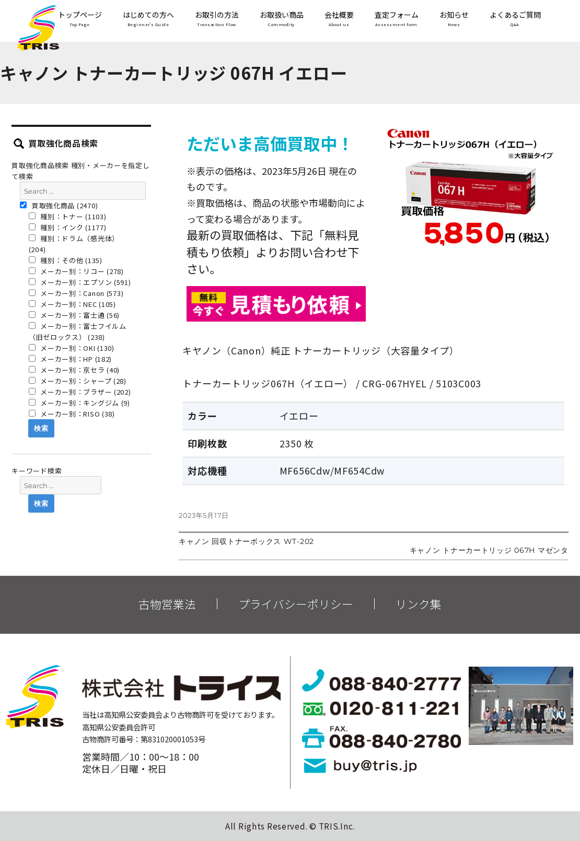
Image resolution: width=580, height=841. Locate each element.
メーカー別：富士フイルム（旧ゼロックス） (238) (77, 331)
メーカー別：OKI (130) (71, 348)
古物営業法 (167, 604)
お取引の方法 (217, 19)
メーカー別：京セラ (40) (74, 370)
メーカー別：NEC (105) (72, 304)
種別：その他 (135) (65, 260)
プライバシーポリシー (295, 604)
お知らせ (454, 19)
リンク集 (419, 604)
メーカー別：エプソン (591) (80, 282)
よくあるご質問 (515, 19)
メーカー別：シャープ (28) (77, 381)
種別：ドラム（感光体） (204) (74, 243)
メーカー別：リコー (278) (76, 271)
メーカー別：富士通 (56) (74, 315)
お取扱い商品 (282, 19)
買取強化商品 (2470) (59, 205)
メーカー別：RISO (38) (72, 414)
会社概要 (339, 19)
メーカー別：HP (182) (70, 359)
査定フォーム (397, 19)
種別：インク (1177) (68, 227)
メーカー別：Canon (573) (76, 293)
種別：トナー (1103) (68, 216)
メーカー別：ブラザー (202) (80, 392)
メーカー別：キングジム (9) (79, 403)
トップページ (80, 19)
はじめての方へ (148, 19)
